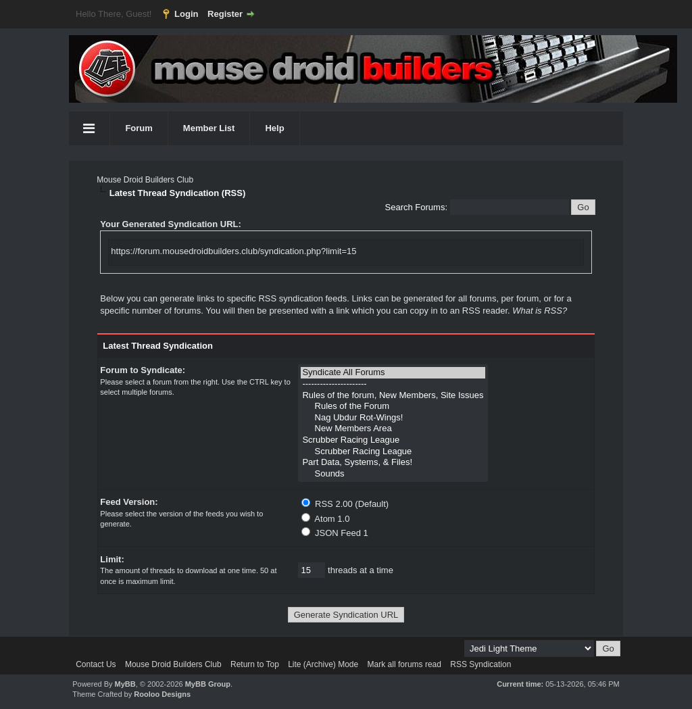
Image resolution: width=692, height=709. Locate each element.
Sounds (393, 474)
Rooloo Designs (162, 694)
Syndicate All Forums (393, 372)
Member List (209, 128)
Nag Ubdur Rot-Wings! (393, 418)
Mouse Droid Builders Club (145, 180)
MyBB (125, 684)
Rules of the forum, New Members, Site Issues (393, 395)
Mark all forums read (404, 664)
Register (225, 14)
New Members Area (393, 429)
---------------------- (393, 384)
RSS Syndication (480, 664)
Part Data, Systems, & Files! (393, 462)
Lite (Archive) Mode (323, 664)
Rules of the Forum (393, 406)
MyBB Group (207, 684)
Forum (138, 128)
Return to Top (254, 664)
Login (186, 14)
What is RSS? (539, 310)
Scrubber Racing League (393, 440)
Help (274, 128)
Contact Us (96, 664)
